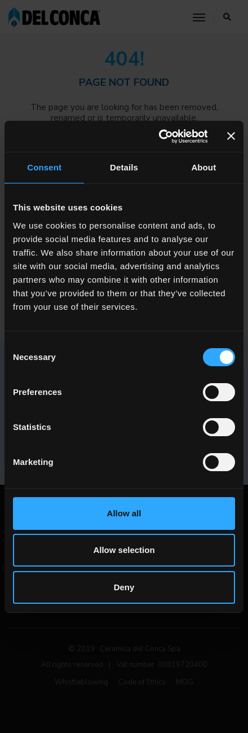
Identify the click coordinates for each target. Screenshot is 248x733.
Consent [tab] (44, 167)
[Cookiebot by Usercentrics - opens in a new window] (159, 136)
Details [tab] (124, 167)
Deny (124, 587)
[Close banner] (231, 136)
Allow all (124, 513)
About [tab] (203, 167)
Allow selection (123, 550)
